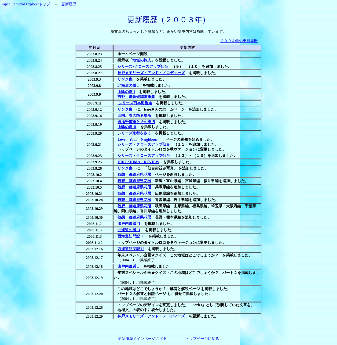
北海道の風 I (128, 85)
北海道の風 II (128, 230)
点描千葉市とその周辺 (136, 122)
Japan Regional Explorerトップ (26, 4)
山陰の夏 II (126, 127)
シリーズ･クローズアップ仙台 (142, 66)
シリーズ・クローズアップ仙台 (143, 144)
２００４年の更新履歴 (239, 41)
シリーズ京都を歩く (134, 133)
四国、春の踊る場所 (134, 116)
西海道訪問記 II (130, 249)
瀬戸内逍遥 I (128, 266)
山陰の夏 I (126, 92)
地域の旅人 (141, 60)
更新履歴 (68, 4)
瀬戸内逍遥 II (128, 224)
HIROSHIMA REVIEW (138, 162)
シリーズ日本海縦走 (135, 103)
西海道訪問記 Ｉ (131, 236)
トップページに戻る (202, 339)
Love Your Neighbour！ (139, 139)
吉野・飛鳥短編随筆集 (136, 97)
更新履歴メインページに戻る (142, 339)
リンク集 (124, 79)
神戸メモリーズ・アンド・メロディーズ (151, 73)
